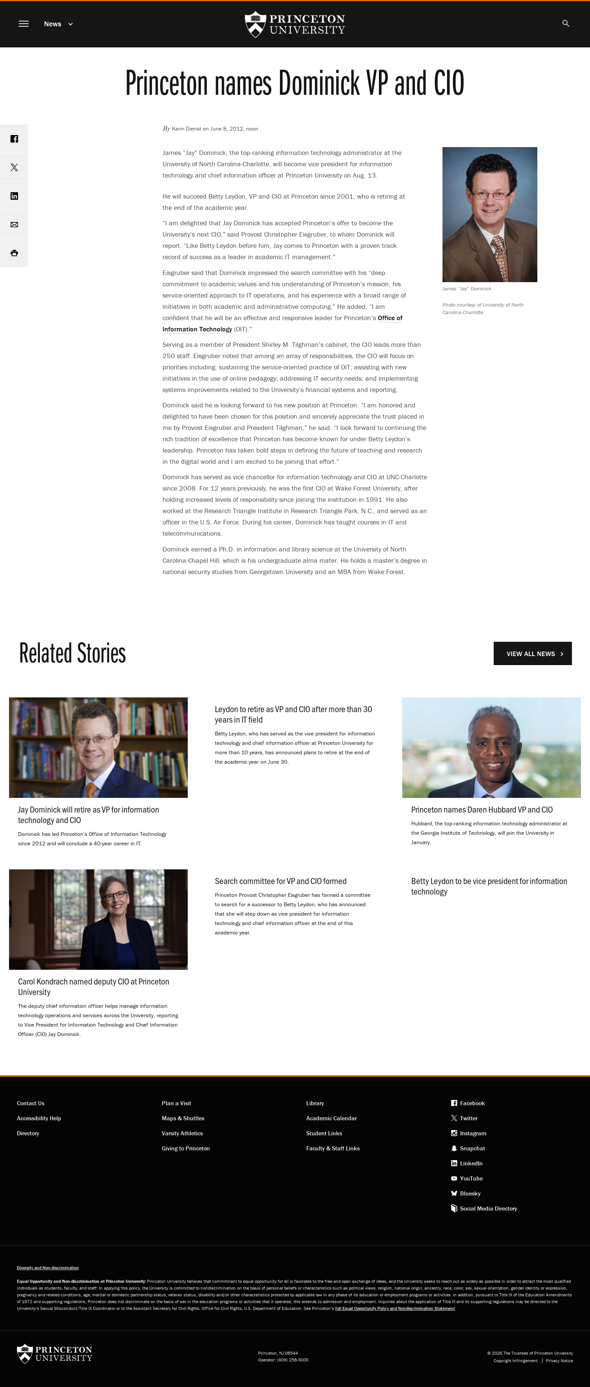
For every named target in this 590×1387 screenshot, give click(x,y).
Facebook (472, 1103)
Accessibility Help (39, 1118)
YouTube (471, 1178)
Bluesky (470, 1193)
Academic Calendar (331, 1118)
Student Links (324, 1133)
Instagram (473, 1133)
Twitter (468, 1118)
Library (315, 1103)
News (52, 23)
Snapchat (472, 1148)
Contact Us (30, 1103)
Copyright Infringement (516, 1360)
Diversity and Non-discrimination (48, 1267)
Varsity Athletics (182, 1133)
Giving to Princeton (186, 1148)
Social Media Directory (488, 1208)
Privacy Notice (559, 1360)
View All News (531, 653)
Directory (28, 1133)
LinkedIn (471, 1163)
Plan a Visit (176, 1103)
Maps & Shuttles (183, 1118)
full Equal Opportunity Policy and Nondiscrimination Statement (395, 1308)
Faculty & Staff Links (333, 1148)
